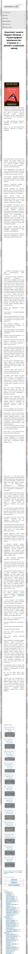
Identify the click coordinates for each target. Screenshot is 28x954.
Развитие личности (11, 914)
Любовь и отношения (11, 904)
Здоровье (8, 903)
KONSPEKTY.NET (11, 6)
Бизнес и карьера (10, 898)
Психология (9, 895)
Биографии (7, 21)
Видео (6, 15)
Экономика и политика (11, 912)
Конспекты (7, 12)
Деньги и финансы (10, 899)
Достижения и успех (11, 901)
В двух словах (8, 27)
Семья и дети (9, 915)
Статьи (6, 18)
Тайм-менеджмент (10, 896)
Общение (8, 906)
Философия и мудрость (9, 872)
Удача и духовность (11, 909)
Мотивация (8, 893)
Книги (14, 880)
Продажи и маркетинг (11, 907)
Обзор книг (7, 24)
